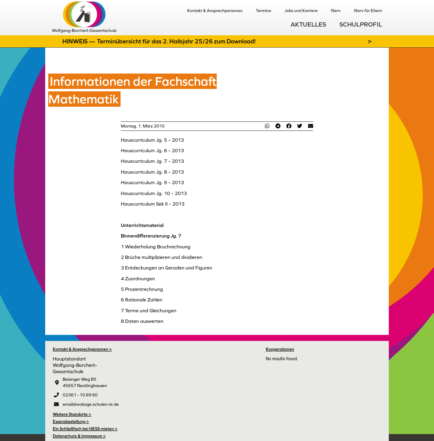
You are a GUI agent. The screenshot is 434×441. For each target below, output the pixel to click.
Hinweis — (79, 41)
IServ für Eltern (368, 10)
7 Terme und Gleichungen (148, 310)
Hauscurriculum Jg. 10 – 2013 (154, 193)
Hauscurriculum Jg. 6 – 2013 (152, 150)
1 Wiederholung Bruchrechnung (155, 246)
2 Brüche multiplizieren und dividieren (161, 257)
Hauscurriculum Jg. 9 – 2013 (152, 182)
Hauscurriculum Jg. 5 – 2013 (152, 140)
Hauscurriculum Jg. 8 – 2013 (152, 172)
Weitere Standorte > (72, 414)
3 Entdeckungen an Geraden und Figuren (166, 267)
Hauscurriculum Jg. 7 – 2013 (152, 161)
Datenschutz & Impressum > (79, 435)
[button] (267, 126)
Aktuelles (308, 24)
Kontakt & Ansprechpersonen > (82, 349)
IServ (336, 10)
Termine (263, 10)
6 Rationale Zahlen (141, 299)
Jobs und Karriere (301, 10)
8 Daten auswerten (142, 321)
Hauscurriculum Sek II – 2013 (152, 203)
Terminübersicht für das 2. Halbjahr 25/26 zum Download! (176, 41)
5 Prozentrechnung (142, 289)
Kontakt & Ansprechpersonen (215, 10)
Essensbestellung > (71, 421)
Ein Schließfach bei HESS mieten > (85, 428)
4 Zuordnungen (138, 278)
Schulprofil (360, 24)
